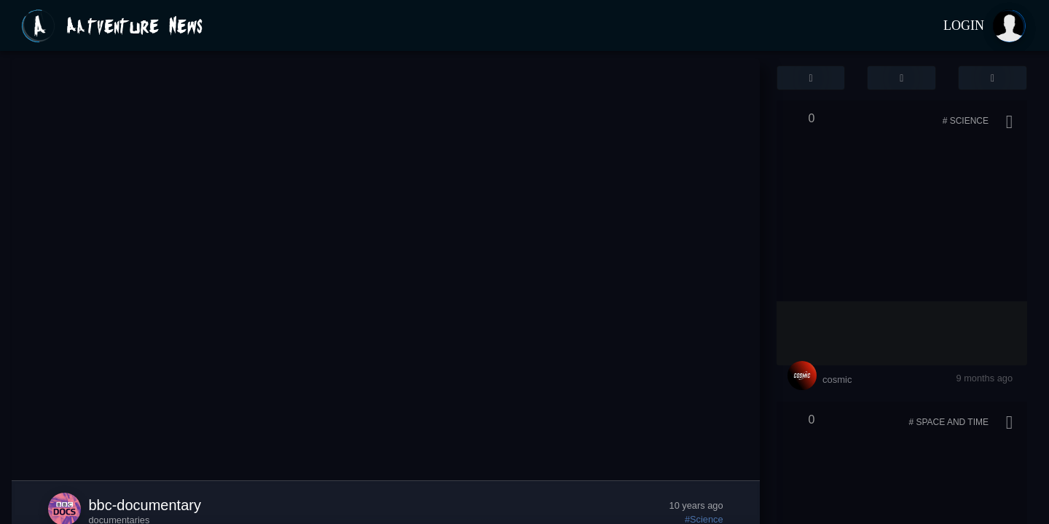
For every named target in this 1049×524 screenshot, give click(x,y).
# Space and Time (948, 422)
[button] (811, 78)
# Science (966, 121)
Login (963, 25)
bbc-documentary (144, 505)
